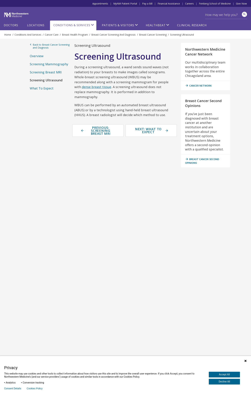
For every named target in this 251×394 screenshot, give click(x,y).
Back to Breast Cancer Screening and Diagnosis (50, 46)
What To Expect (41, 88)
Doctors (11, 25)
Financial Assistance (169, 3)
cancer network (198, 85)
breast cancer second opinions (202, 160)
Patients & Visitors (118, 25)
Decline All (224, 381)
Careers (189, 3)
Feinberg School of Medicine (215, 3)
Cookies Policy (35, 388)
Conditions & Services (71, 25)
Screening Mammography (49, 64)
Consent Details (12, 388)
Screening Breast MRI (46, 72)
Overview (36, 56)
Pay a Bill (147, 3)
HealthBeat (156, 25)
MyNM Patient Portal (125, 3)
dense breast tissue (96, 87)
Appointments (100, 3)
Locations (35, 25)
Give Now (241, 3)
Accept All (224, 374)
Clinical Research (192, 25)
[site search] (244, 14)
